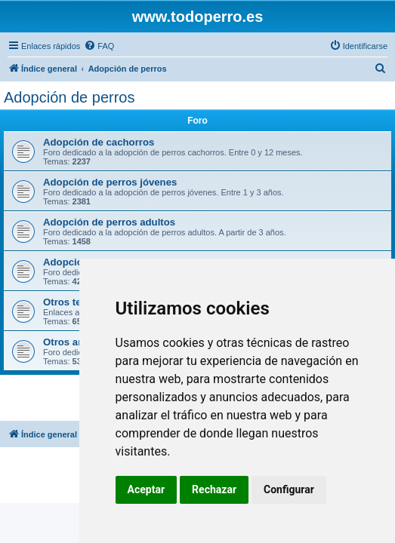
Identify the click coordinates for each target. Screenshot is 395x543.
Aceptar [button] (146, 489)
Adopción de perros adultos (109, 222)
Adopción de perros (69, 97)
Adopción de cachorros (98, 142)
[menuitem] (99, 46)
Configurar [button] (289, 489)
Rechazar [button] (214, 489)
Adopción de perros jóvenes (110, 182)
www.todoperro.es (198, 16)
